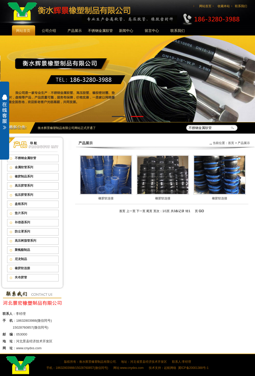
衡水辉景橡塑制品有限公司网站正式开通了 (67, 128)
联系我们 (241, 6)
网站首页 (205, 6)
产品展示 (75, 31)
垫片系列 (21, 213)
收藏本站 (224, 6)
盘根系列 (21, 204)
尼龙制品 (21, 259)
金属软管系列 (24, 167)
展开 (4, 115)
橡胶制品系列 (24, 176)
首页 (231, 143)
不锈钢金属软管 (100, 31)
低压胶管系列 (24, 195)
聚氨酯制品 (22, 250)
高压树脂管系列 (25, 240)
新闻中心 (126, 31)
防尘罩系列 (22, 231)
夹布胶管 (21, 277)
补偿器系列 (22, 222)
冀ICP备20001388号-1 (193, 368)
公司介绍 (49, 31)
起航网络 (170, 368)
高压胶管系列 (24, 185)
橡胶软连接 (22, 268)
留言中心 (152, 31)
